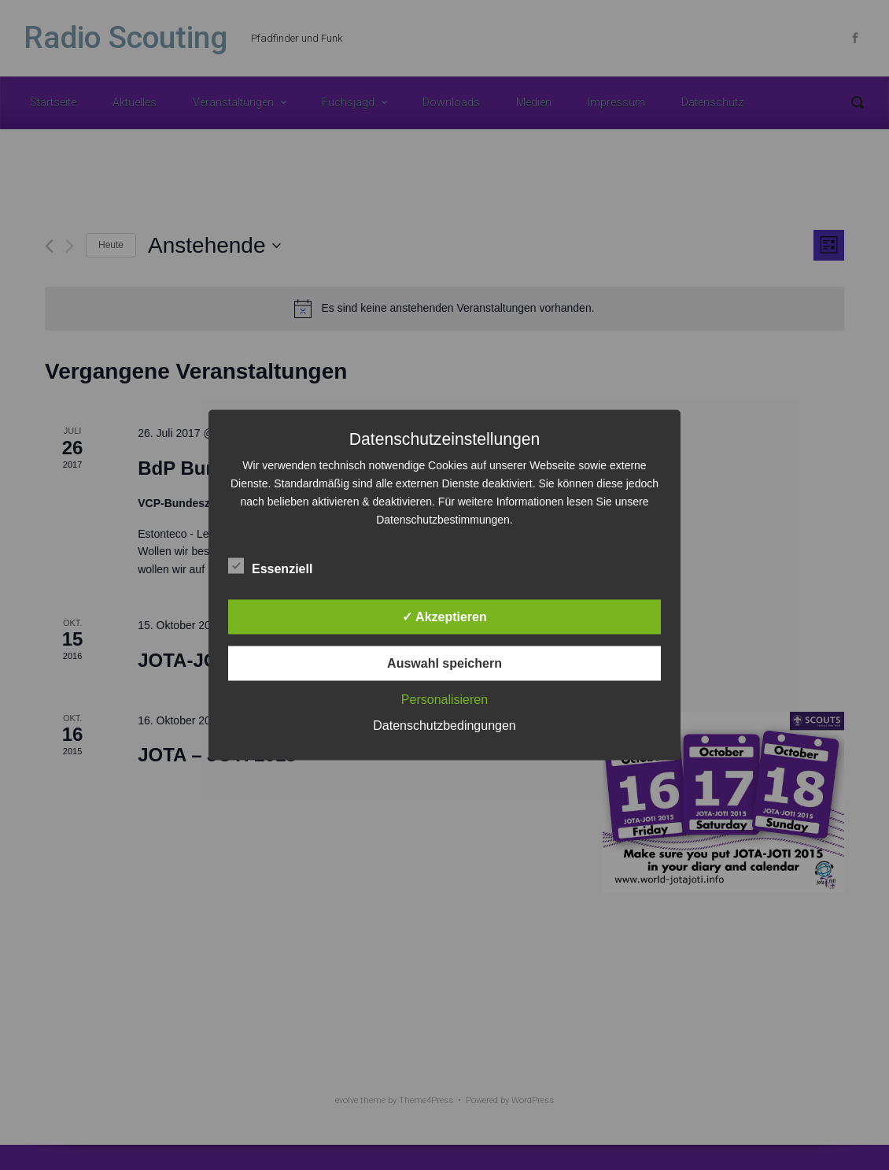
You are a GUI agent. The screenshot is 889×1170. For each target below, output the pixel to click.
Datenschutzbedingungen (444, 725)
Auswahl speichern (444, 663)
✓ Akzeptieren (444, 617)
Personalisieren (444, 699)
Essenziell (270, 566)
